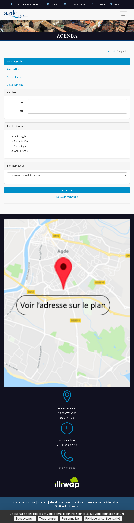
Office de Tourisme (24, 502)
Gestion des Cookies (66, 506)
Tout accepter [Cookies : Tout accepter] (25, 518)
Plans (114, 4)
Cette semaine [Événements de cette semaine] (15, 84)
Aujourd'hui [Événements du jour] (13, 69)
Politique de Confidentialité (103, 502)
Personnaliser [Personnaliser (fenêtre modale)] (71, 518)
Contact (53, 4)
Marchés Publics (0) (75, 4)
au (21, 110)
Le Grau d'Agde (17, 150)
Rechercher (67, 190)
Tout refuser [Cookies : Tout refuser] (47, 518)
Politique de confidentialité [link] (102, 518)
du (21, 102)
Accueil (112, 51)
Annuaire (98, 4)
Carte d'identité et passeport (26, 4)
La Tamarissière (18, 141)
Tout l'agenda (14, 61)
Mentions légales (75, 502)
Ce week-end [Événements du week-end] (14, 77)
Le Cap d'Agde (17, 146)
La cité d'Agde (16, 136)
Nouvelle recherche (67, 197)
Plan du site (56, 502)
